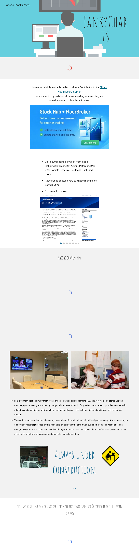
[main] (105, 29)
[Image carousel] (69, 220)
